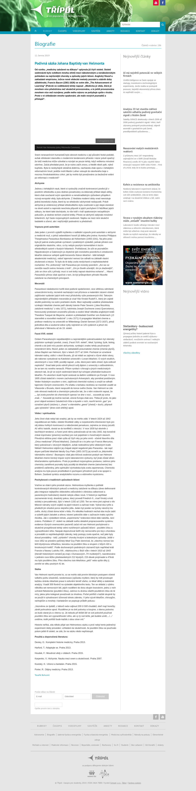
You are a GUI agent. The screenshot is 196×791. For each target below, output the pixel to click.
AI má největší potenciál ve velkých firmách (142, 74)
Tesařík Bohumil (42, 675)
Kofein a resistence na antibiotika (141, 184)
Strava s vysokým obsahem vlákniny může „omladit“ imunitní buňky (142, 219)
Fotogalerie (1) (105, 140)
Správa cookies (134, 783)
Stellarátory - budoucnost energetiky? (138, 327)
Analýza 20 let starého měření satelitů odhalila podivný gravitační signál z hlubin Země (142, 112)
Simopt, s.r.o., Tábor (118, 783)
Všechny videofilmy (131, 353)
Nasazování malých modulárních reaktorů (140, 150)
